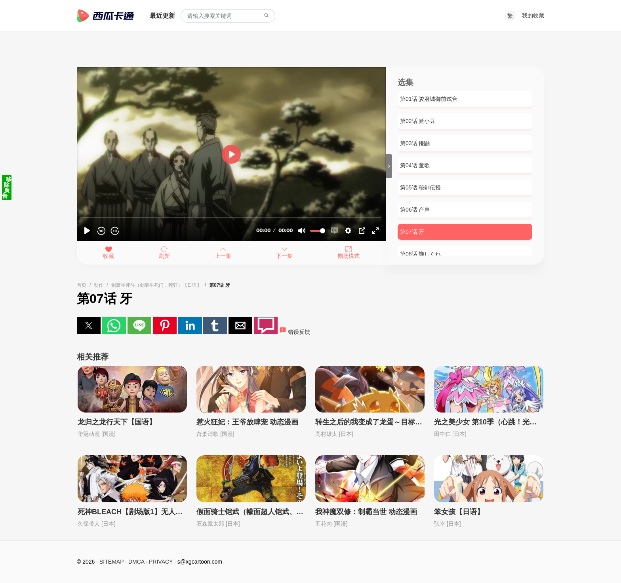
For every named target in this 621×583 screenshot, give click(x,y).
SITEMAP (111, 561)
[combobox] (228, 16)
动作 (98, 285)
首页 (81, 285)
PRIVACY (161, 561)
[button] (89, 325)
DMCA (136, 561)
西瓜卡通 (105, 15)
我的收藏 (533, 15)
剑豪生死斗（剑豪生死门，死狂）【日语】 (156, 285)
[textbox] (228, 16)
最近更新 (162, 15)
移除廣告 (6, 187)
